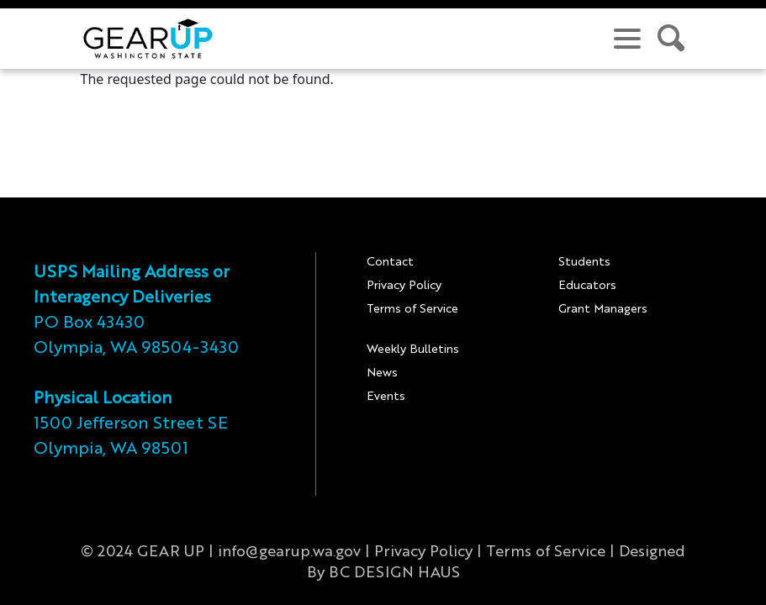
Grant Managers (602, 309)
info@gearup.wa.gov (289, 552)
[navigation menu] (627, 39)
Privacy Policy (404, 286)
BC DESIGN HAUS (394, 573)
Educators (587, 286)
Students (584, 262)
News (382, 373)
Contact (390, 262)
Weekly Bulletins (413, 349)
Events (386, 396)
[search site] (672, 38)
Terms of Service (412, 309)
